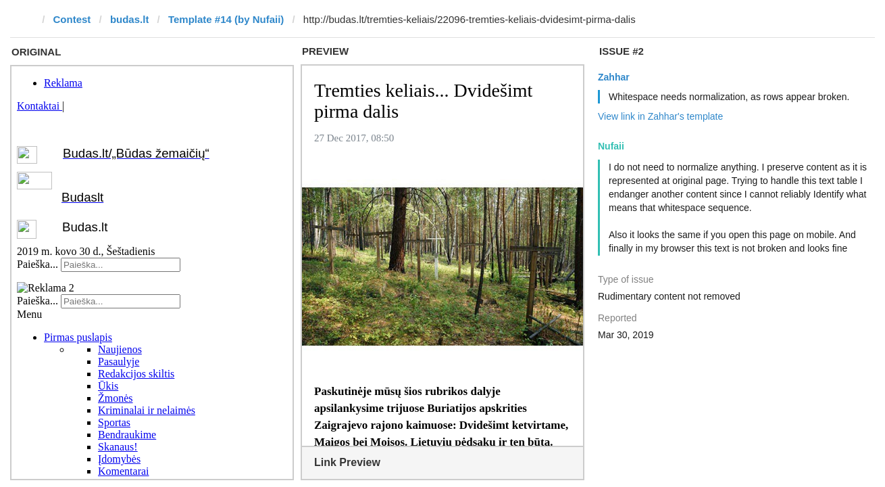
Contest (72, 19)
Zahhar (614, 77)
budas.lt (129, 19)
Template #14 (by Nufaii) (226, 19)
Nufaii (611, 146)
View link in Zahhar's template (660, 116)
